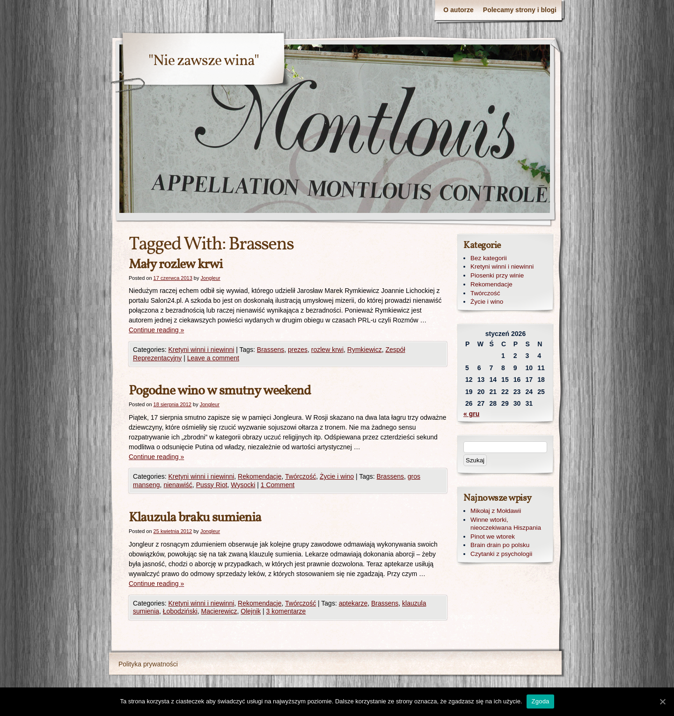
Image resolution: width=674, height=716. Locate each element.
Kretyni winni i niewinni (201, 349)
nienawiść (177, 485)
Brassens (270, 349)
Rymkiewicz (364, 349)
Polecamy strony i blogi (520, 10)
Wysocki (243, 485)
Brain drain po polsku (499, 544)
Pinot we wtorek (492, 536)
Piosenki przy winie (497, 275)
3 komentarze (286, 611)
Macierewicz (219, 611)
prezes (298, 349)
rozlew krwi (327, 349)
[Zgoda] (662, 701)
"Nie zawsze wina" (203, 61)
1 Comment (277, 485)
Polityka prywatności (148, 664)
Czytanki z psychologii (501, 553)
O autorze (458, 10)
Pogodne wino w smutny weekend (220, 391)
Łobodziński (180, 611)
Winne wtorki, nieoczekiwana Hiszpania (505, 523)
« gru (471, 413)
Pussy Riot (211, 485)
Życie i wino (337, 476)
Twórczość (300, 476)
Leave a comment (213, 358)
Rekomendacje (259, 476)
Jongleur (210, 278)
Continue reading (156, 330)
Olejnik (251, 611)
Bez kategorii (488, 258)
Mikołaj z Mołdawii (495, 510)
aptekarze (353, 603)
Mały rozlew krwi (175, 265)
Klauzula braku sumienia (195, 518)
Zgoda (540, 701)
